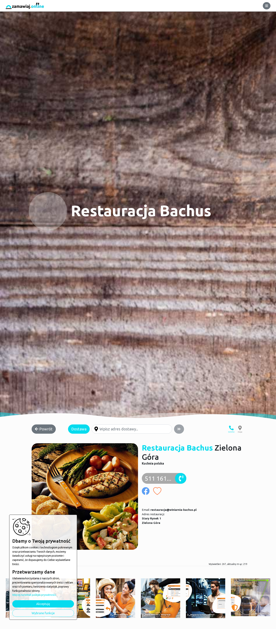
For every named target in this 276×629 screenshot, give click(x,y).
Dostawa (78, 429)
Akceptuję (43, 604)
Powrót (44, 429)
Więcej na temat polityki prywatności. (34, 594)
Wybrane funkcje (43, 613)
